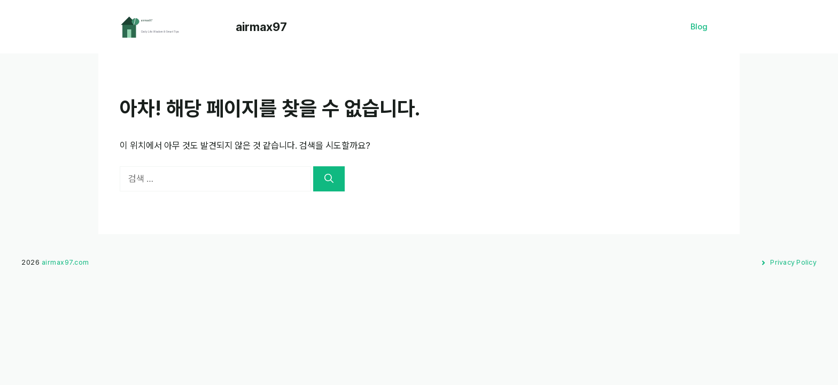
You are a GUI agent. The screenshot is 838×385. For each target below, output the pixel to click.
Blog (699, 27)
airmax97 (261, 27)
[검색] (329, 179)
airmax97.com (65, 262)
